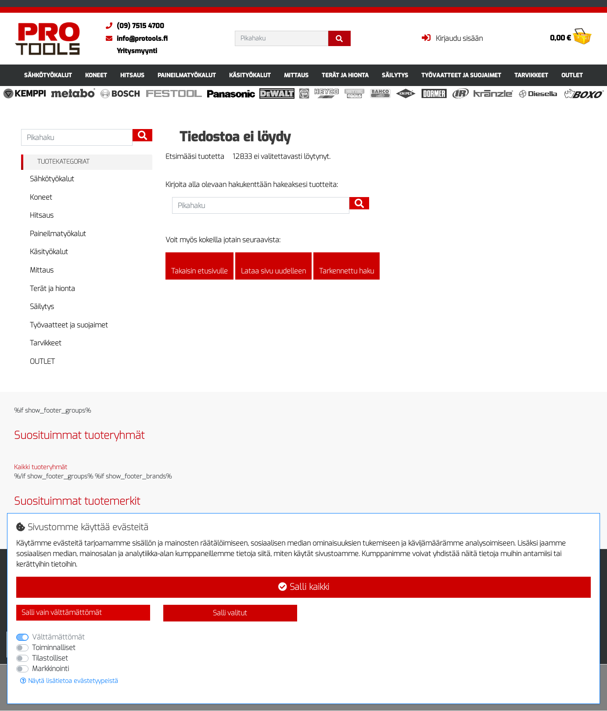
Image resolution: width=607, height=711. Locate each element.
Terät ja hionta (345, 75)
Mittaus (296, 75)
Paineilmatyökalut (187, 75)
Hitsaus (132, 75)
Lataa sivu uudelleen (273, 266)
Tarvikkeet (531, 75)
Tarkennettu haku (346, 266)
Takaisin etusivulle (199, 266)
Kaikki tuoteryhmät (40, 467)
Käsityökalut (250, 75)
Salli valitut (230, 613)
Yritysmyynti (137, 51)
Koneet (96, 75)
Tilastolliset (50, 658)
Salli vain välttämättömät (62, 612)
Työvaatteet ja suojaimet (461, 75)
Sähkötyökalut (48, 75)
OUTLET (572, 75)
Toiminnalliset (53, 647)
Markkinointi (50, 668)
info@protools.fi (134, 38)
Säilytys (395, 75)
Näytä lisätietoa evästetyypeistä (69, 681)
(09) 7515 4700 (132, 26)
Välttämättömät (58, 637)
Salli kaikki (303, 587)
